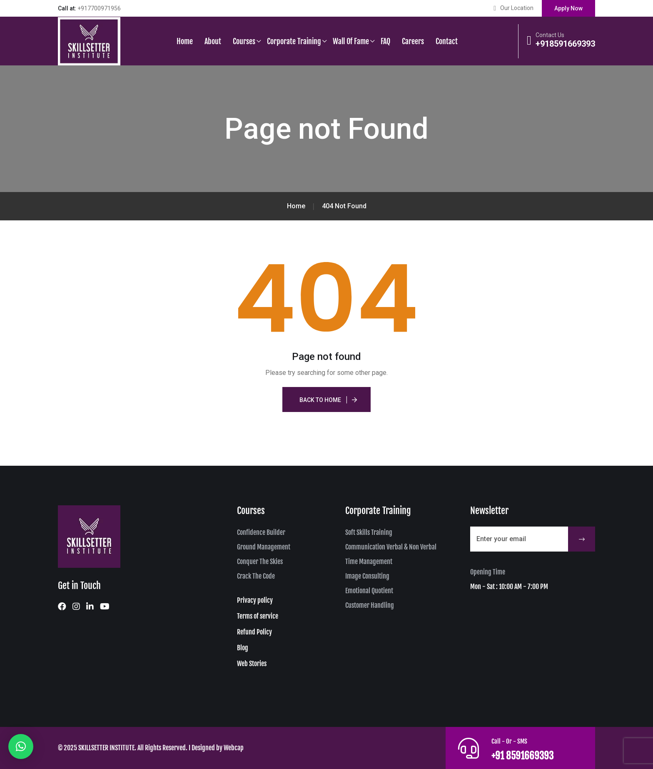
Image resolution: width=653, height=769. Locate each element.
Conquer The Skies (260, 561)
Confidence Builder (261, 532)
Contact (447, 41)
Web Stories (252, 663)
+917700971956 (99, 8)
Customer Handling (369, 605)
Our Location (516, 8)
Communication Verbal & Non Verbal (390, 547)
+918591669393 (565, 44)
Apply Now (568, 8)
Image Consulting (367, 576)
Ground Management (263, 547)
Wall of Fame (351, 41)
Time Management (368, 561)
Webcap (234, 748)
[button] (20, 746)
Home (185, 41)
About (212, 41)
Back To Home (320, 400)
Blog (242, 648)
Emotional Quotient (369, 591)
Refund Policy (254, 632)
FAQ (385, 41)
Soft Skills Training (368, 532)
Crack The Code (256, 576)
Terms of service (257, 616)
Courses (244, 41)
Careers (413, 41)
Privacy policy (255, 600)
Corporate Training (294, 41)
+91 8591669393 (531, 754)
